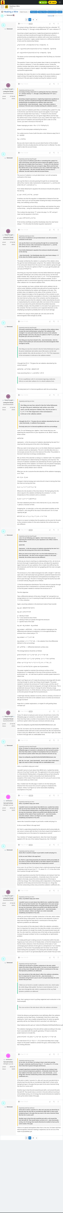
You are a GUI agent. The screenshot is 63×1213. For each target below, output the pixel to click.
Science (50, 16)
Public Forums (23, 12)
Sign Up (43, 2)
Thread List (34, 12)
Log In (52, 2)
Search (60, 12)
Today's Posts (42, 12)
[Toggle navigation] (60, 2)
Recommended (52, 12)
